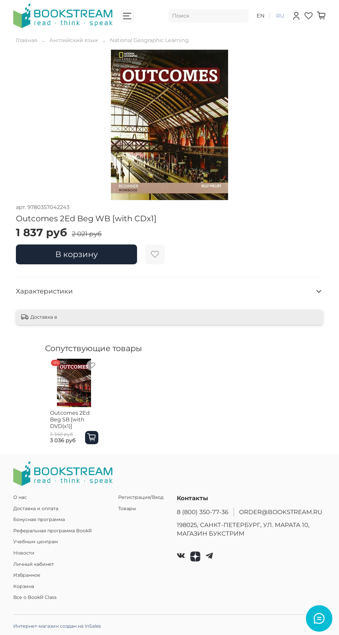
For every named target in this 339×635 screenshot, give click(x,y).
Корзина (23, 586)
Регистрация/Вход (141, 497)
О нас (20, 497)
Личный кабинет (33, 564)
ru (280, 16)
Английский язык (73, 40)
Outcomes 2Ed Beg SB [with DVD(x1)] (71, 422)
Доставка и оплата (35, 508)
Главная (26, 40)
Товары (127, 508)
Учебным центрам (35, 542)
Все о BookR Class (35, 597)
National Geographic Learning (149, 40)
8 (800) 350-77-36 (202, 511)
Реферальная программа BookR (52, 531)
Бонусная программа (39, 519)
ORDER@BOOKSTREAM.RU (280, 511)
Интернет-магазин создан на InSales (57, 626)
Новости (23, 553)
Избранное (26, 575)
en (261, 16)
